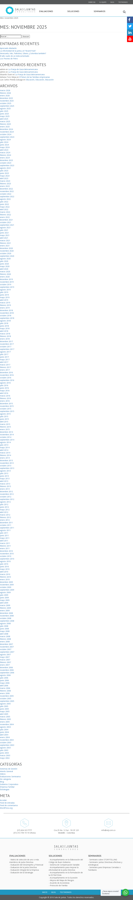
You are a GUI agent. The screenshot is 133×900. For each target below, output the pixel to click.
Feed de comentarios (9, 805)
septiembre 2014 (7, 439)
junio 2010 (4, 566)
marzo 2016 (5, 395)
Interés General (6, 771)
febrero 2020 (5, 274)
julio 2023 (4, 170)
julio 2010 (4, 564)
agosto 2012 (5, 502)
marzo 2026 (5, 90)
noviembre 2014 (7, 434)
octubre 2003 (5, 742)
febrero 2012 (5, 517)
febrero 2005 (5, 719)
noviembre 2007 (7, 647)
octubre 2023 (5, 163)
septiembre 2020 (7, 256)
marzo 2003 (5, 755)
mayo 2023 (4, 176)
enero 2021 (5, 245)
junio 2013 (4, 476)
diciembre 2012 (6, 491)
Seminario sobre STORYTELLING (103, 859)
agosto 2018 (5, 320)
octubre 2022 (5, 194)
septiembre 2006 (7, 672)
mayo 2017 (4, 359)
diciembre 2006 (6, 667)
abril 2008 (4, 634)
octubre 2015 (5, 408)
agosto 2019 (5, 289)
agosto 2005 (5, 703)
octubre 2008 (5, 618)
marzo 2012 (5, 515)
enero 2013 (5, 489)
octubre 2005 (5, 698)
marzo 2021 (5, 240)
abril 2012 (4, 512)
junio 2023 (4, 173)
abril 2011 (4, 540)
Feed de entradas (7, 803)
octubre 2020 (5, 253)
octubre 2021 (5, 222)
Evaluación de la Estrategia (22, 872)
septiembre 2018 (7, 318)
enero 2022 (5, 217)
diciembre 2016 (6, 372)
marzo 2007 (5, 659)
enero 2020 (5, 276)
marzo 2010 (5, 574)
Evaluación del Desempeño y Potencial (27, 865)
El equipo (102, 2)
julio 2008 (4, 626)
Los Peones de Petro (9, 58)
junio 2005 (4, 709)
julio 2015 (4, 416)
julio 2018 (4, 323)
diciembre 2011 (6, 522)
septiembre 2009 (7, 590)
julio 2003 (4, 750)
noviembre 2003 (7, 740)
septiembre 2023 (7, 165)
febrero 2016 (5, 398)
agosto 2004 (5, 727)
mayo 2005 (4, 711)
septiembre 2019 (7, 287)
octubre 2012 (5, 496)
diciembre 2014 (6, 432)
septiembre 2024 (7, 137)
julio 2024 (4, 142)
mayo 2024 (4, 147)
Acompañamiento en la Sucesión (64, 877)
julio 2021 (4, 230)
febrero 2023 (5, 183)
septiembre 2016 (7, 380)
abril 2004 (4, 734)
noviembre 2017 (7, 344)
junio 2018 (4, 326)
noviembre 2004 (7, 724)
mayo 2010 (4, 569)
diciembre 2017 (6, 341)
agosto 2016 (5, 383)
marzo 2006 (5, 688)
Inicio (44, 892)
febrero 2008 (5, 639)
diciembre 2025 (6, 98)
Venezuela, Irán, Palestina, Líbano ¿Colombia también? (23, 53)
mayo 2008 (4, 631)
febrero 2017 (5, 367)
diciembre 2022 (6, 188)
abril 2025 (4, 119)
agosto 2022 (5, 199)
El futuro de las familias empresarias (34, 77)
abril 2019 (4, 300)
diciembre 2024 (6, 129)
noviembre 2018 (7, 313)
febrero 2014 (5, 455)
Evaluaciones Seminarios (10, 776)
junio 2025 (4, 113)
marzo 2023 (5, 181)
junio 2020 (4, 264)
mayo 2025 (4, 116)
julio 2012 (4, 504)
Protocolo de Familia (58, 885)
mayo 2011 (4, 538)
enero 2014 (5, 458)
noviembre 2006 (7, 670)
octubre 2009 (5, 587)
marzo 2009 (5, 605)
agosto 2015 (5, 414)
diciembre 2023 (6, 160)
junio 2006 (4, 680)
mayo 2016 (4, 390)
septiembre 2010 (7, 559)
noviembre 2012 (7, 494)
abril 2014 (4, 450)
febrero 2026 (5, 93)
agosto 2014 (5, 442)
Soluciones (73, 11)
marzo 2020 (5, 271)
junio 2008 (4, 628)
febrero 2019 (5, 305)
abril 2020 (4, 269)
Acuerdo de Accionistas (59, 883)
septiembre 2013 (7, 468)
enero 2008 (5, 641)
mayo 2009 (4, 600)
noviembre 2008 (7, 615)
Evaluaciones (46, 11)
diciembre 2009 (6, 582)
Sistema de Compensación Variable (64, 865)
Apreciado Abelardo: (8, 48)
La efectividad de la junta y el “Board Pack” (18, 51)
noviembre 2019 (7, 282)
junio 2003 (4, 753)
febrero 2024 (5, 155)
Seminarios (99, 11)
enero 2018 (5, 339)
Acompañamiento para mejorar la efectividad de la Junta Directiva (63, 868)
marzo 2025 (5, 121)
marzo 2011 (5, 543)
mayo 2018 (4, 328)
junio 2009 (4, 597)
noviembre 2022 (7, 191)
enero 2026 (5, 95)
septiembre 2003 (7, 745)
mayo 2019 (4, 297)
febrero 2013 (5, 486)
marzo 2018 (5, 333)
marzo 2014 (5, 452)
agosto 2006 (5, 675)
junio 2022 (4, 204)
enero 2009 (5, 610)
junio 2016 (4, 388)
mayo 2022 (4, 207)
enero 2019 (5, 308)
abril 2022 (4, 209)
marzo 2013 (5, 483)
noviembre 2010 (7, 553)
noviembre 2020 (7, 251)
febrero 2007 (5, 662)
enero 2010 (5, 579)
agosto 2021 (5, 227)
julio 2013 (4, 473)
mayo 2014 (4, 447)
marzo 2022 (5, 212)
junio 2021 (4, 232)
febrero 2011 (5, 546)
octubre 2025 (5, 103)
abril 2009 (4, 603)
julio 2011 (4, 533)
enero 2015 (5, 429)
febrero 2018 (5, 336)
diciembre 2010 (6, 551)
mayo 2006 (4, 683)
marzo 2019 (5, 302)
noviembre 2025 (7, 100)
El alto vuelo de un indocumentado (14, 56)
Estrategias (4, 789)
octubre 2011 (5, 525)
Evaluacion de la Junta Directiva (24, 867)
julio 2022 (4, 201)
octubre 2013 (5, 465)
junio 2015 (4, 419)
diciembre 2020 (6, 248)
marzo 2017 (5, 364)
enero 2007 (5, 665)
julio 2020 (4, 261)
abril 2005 (4, 714)
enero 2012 (5, 520)
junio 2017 (4, 357)
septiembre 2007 (7, 652)
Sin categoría (5, 779)
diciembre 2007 (6, 644)
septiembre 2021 (7, 225)
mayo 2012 (4, 509)
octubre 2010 (5, 556)
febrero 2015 (5, 427)
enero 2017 (5, 370)
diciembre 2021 (6, 220)
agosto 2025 (5, 108)
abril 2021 (4, 238)
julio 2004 (4, 729)
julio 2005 (4, 706)
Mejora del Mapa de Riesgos (62, 880)
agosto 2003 (5, 747)
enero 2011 (5, 548)
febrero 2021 (5, 243)
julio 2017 (4, 354)
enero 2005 (5, 722)
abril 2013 (4, 481)
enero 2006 (5, 693)
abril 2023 (4, 178)
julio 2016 (4, 385)
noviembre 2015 (7, 406)
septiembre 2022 (7, 196)
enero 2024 (5, 157)
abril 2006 (4, 685)
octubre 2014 (5, 437)
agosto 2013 (5, 471)
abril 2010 (4, 571)
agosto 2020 (5, 258)
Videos (3, 774)
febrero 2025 (5, 124)
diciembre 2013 (6, 460)
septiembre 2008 (7, 621)
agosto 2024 (5, 139)
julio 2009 (4, 595)
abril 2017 (4, 362)
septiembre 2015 (7, 411)
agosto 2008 (5, 623)
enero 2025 (5, 126)
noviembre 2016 (7, 375)
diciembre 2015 (6, 403)
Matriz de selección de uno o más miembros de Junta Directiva (24, 860)
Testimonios (123, 2)
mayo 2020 (4, 266)
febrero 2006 (5, 690)
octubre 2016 (5, 377)
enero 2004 (5, 737)
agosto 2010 (5, 561)
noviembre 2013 (7, 463)
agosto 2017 (5, 352)
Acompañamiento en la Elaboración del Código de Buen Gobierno (66, 860)
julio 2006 (4, 678)
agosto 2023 (5, 168)
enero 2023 (5, 186)
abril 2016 (4, 393)
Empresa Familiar (7, 787)
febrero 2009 (5, 608)
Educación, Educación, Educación (40, 79)
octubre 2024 (5, 134)
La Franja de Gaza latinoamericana (23, 69)
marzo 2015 (5, 424)
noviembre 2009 (7, 584)
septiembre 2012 (7, 499)
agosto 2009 (5, 592)
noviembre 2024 (7, 132)
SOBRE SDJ (91, 2)
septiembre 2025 (7, 106)
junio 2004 (4, 732)
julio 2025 (4, 111)
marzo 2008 (5, 636)
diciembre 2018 (6, 310)
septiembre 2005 (7, 701)
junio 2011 (4, 535)
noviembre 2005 (7, 696)
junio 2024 (4, 144)
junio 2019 (4, 295)
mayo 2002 (4, 758)
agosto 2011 (5, 530)
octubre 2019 (5, 284)
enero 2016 (5, 401)
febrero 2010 (5, 577)
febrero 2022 (5, 214)
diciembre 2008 (6, 613)
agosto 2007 (5, 654)
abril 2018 (4, 331)
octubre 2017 (5, 346)
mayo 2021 (4, 235)
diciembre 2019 (6, 279)
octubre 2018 (5, 315)
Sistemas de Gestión (8, 769)
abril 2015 (4, 421)
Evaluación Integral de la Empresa (25, 870)
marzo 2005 (5, 716)
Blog (112, 2)
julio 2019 (4, 292)
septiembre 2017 (7, 349)
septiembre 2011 (7, 527)
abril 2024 (4, 150)
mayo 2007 (4, 657)
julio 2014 (4, 445)
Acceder (3, 800)
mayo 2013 (4, 478)
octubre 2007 (5, 649)
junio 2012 (4, 507)
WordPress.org (6, 808)
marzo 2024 (5, 152)
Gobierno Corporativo (9, 784)
